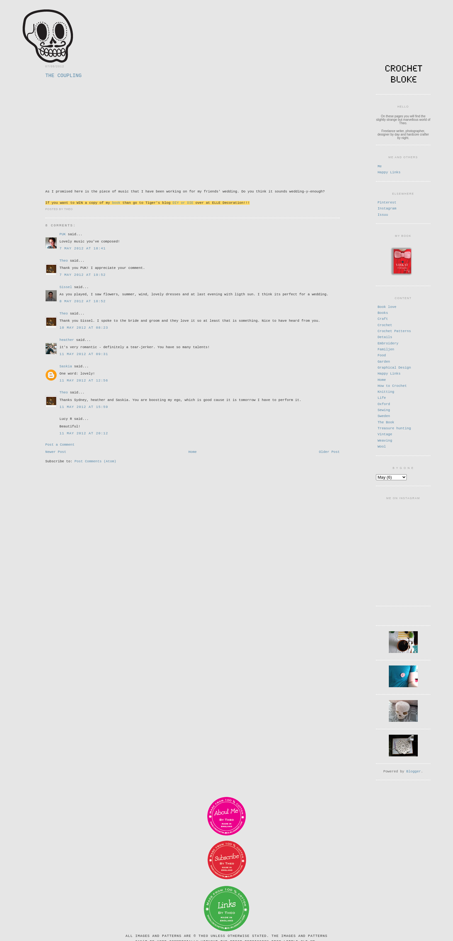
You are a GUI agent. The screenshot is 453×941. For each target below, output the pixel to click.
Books (383, 312)
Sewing (384, 409)
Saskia (65, 366)
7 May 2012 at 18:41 (82, 248)
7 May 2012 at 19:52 (82, 274)
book (116, 202)
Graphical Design (394, 367)
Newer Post (55, 452)
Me (380, 166)
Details (385, 336)
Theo (63, 260)
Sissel (65, 286)
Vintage (385, 433)
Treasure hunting (394, 427)
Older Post (329, 452)
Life (382, 397)
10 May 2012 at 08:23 (83, 327)
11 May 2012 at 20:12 (83, 433)
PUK (62, 233)
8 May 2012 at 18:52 (82, 300)
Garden (384, 361)
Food (382, 354)
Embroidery (388, 342)
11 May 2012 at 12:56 (83, 380)
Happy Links (389, 172)
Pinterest (387, 202)
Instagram (387, 208)
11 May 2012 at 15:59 (83, 406)
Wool (382, 445)
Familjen (386, 348)
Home (192, 452)
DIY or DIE (182, 202)
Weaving (385, 439)
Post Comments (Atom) (95, 462)
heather (66, 339)
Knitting (386, 391)
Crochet (385, 324)
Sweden (384, 415)
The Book (386, 421)
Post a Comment (60, 444)
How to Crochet (392, 385)
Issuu (383, 214)
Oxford (384, 403)
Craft (383, 318)
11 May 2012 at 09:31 (83, 353)
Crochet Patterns (394, 330)
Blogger (413, 768)
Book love (387, 306)
